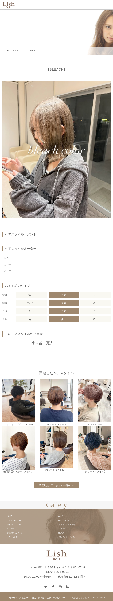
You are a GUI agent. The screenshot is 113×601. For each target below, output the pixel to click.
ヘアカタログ (12, 537)
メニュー (10, 529)
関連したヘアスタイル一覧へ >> (56, 485)
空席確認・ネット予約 (66, 525)
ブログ (60, 516)
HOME (9, 516)
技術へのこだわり (14, 525)
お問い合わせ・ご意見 (66, 537)
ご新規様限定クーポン (15, 533)
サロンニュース (63, 520)
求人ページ (61, 529)
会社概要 (60, 533)
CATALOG (17, 50)
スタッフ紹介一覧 (14, 520)
